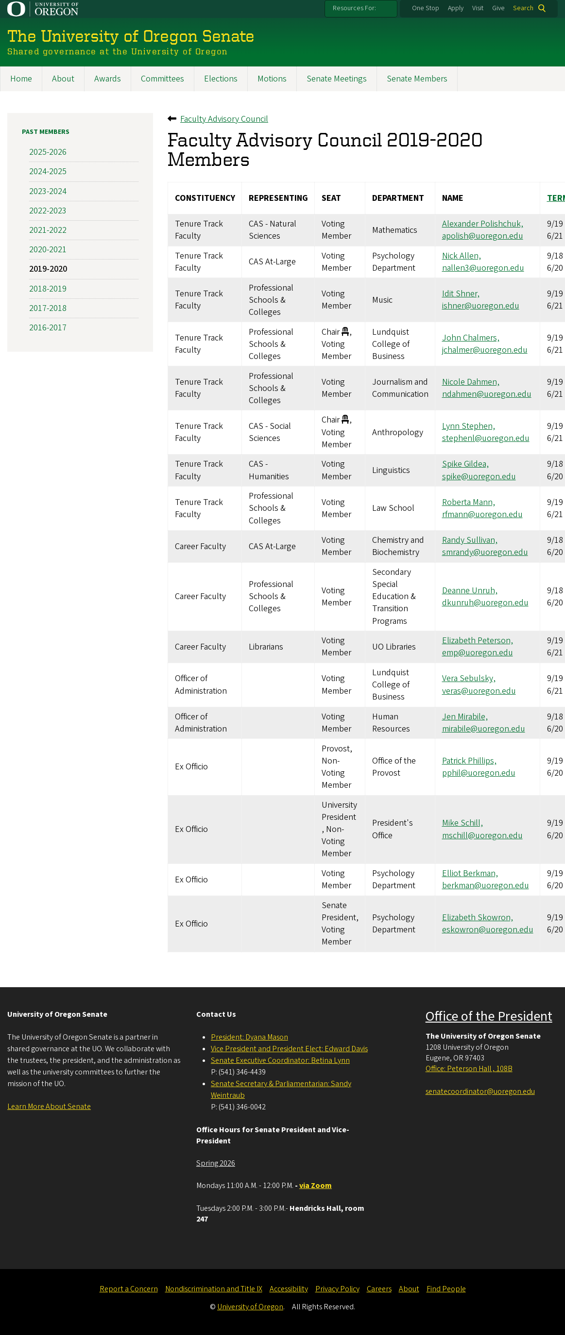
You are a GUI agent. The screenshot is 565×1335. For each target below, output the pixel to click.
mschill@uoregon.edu (482, 836)
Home (21, 79)
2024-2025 (48, 171)
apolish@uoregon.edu (482, 236)
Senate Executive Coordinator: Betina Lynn (280, 1060)
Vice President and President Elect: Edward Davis (289, 1048)
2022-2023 (48, 211)
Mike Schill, (462, 823)
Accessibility (289, 1289)
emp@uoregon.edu (477, 653)
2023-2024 (48, 191)
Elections (221, 79)
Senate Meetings (337, 79)
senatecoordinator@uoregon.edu (480, 1091)
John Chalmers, (470, 338)
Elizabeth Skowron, (477, 918)
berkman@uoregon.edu (485, 885)
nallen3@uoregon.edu (483, 268)
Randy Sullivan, (469, 540)
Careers (379, 1289)
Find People (446, 1289)
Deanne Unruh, (469, 591)
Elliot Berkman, (470, 873)
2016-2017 (48, 328)
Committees (162, 79)
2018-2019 (48, 289)
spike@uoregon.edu (479, 477)
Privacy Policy (337, 1289)
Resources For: (354, 8)
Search (523, 8)
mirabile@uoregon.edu (483, 729)
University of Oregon (250, 1307)
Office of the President (489, 1016)
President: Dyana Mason (249, 1037)
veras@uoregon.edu (479, 691)
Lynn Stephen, (468, 426)
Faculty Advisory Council (224, 119)
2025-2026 (48, 152)
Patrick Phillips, (469, 761)
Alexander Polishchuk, (482, 224)
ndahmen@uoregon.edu (486, 394)
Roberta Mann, (468, 502)
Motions (272, 79)
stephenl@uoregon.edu (486, 438)
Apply (455, 8)
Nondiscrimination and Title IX (213, 1289)
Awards (107, 79)
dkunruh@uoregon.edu (485, 603)
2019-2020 (48, 269)
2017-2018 (48, 308)
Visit (477, 8)
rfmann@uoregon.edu (482, 514)
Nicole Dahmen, (470, 382)
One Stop (425, 8)
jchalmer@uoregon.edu (485, 350)
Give (498, 8)
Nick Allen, (461, 256)
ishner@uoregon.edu (480, 306)
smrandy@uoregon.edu (485, 552)
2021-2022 (48, 230)
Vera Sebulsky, (469, 679)
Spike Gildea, (465, 464)
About (63, 79)
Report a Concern (129, 1289)
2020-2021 (48, 250)
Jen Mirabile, (465, 717)
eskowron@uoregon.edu (487, 930)
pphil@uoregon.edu (478, 773)
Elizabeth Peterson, (477, 641)
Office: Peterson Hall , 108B (469, 1068)
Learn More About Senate (49, 1106)
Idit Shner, (460, 294)
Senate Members (417, 79)
